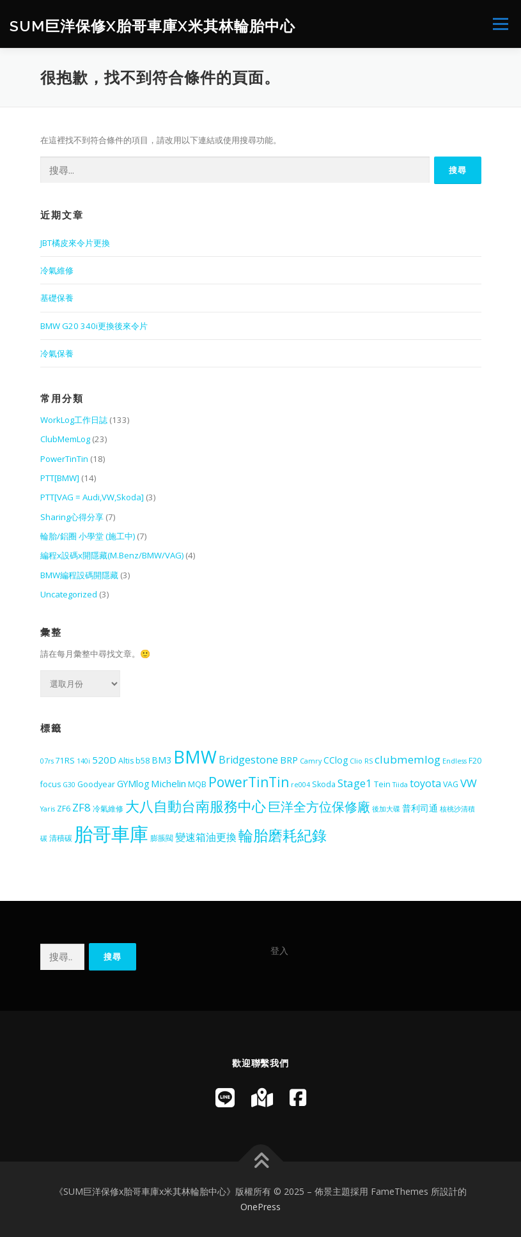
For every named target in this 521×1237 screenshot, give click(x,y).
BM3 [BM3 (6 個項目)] (161, 760)
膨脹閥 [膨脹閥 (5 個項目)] (161, 838)
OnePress (260, 1207)
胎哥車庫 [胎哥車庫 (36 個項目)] (111, 834)
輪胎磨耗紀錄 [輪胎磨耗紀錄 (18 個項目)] (282, 835)
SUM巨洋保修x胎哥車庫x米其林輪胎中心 (152, 25)
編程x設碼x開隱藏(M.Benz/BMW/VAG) (111, 555)
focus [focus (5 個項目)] (50, 784)
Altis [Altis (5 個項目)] (126, 760)
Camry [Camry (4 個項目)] (311, 761)
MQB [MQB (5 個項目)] (197, 784)
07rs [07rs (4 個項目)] (47, 761)
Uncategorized (68, 594)
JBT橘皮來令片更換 (75, 243)
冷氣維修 (57, 270)
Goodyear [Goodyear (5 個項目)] (96, 784)
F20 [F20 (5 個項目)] (475, 760)
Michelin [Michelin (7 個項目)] (168, 783)
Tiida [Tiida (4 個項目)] (400, 784)
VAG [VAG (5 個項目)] (450, 784)
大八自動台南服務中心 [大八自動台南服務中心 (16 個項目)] (195, 805)
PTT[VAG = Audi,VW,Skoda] (92, 497)
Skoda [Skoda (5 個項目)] (324, 784)
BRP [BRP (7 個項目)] (289, 759)
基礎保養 (57, 297)
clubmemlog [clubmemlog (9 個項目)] (407, 759)
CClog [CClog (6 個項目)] (335, 760)
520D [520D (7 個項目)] (104, 759)
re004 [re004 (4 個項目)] (300, 784)
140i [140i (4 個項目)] (83, 761)
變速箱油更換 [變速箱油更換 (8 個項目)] (206, 837)
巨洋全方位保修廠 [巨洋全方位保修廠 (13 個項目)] (319, 806)
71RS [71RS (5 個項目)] (65, 760)
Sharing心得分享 (72, 517)
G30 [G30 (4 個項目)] (69, 784)
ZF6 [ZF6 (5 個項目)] (63, 808)
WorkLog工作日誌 (73, 420)
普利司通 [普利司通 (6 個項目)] (420, 808)
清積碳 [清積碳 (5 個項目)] (60, 838)
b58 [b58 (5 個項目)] (143, 760)
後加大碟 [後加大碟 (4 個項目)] (386, 808)
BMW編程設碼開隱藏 (79, 575)
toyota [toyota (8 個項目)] (425, 783)
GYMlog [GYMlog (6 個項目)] (133, 784)
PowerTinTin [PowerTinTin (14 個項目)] (248, 782)
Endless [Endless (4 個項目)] (454, 761)
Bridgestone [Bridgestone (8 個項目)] (248, 760)
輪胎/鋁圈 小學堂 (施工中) (87, 536)
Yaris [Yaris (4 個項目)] (47, 808)
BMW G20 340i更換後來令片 (94, 326)
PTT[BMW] (59, 478)
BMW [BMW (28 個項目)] (195, 757)
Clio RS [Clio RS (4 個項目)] (361, 761)
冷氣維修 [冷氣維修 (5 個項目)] (108, 808)
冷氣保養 (57, 353)
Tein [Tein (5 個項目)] (382, 784)
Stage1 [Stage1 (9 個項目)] (355, 783)
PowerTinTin (64, 459)
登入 (279, 950)
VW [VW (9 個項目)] (468, 783)
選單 (498, 23)
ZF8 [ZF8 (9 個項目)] (81, 807)
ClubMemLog (65, 439)
